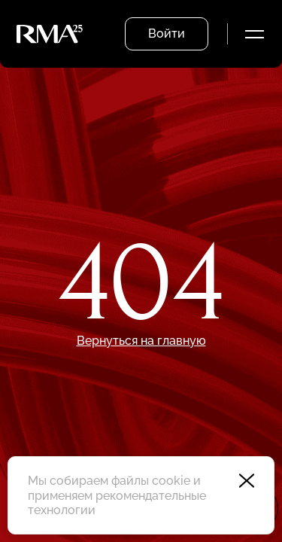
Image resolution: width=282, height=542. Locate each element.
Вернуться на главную (141, 340)
